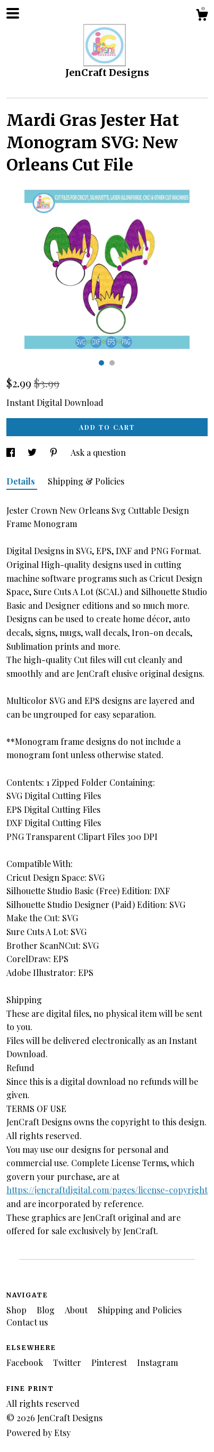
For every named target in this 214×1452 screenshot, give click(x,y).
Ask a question (98, 452)
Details (21, 481)
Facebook (25, 1362)
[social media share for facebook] (11, 452)
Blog (47, 1309)
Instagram (157, 1362)
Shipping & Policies (86, 481)
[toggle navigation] (12, 13)
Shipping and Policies (140, 1309)
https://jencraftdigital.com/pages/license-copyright (107, 1189)
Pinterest (110, 1362)
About (77, 1309)
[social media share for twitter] (33, 452)
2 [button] (112, 363)
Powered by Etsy (38, 1432)
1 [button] (101, 363)
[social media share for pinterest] (54, 452)
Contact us (27, 1322)
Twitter (68, 1362)
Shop (17, 1309)
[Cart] (202, 16)
